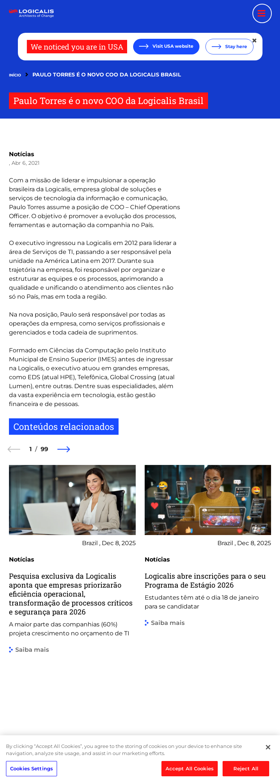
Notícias (21, 154)
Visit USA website (172, 46)
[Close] (268, 772)
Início (15, 75)
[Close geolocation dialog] (255, 40)
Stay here (235, 46)
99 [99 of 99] (44, 449)
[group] (72, 592)
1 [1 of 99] (30, 449)
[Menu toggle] (262, 13)
